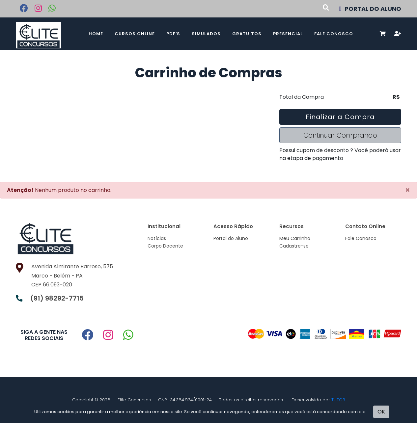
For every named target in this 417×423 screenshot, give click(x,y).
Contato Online (365, 226)
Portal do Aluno (230, 238)
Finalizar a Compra (340, 116)
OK (381, 411)
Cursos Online (135, 34)
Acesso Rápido (233, 226)
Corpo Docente (165, 246)
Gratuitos (247, 34)
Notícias (157, 238)
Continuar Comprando (340, 135)
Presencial (288, 34)
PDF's (173, 34)
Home (96, 34)
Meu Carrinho (294, 238)
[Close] (408, 190)
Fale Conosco (333, 34)
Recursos (291, 226)
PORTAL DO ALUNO (370, 8)
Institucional (164, 226)
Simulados (206, 34)
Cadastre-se (294, 246)
